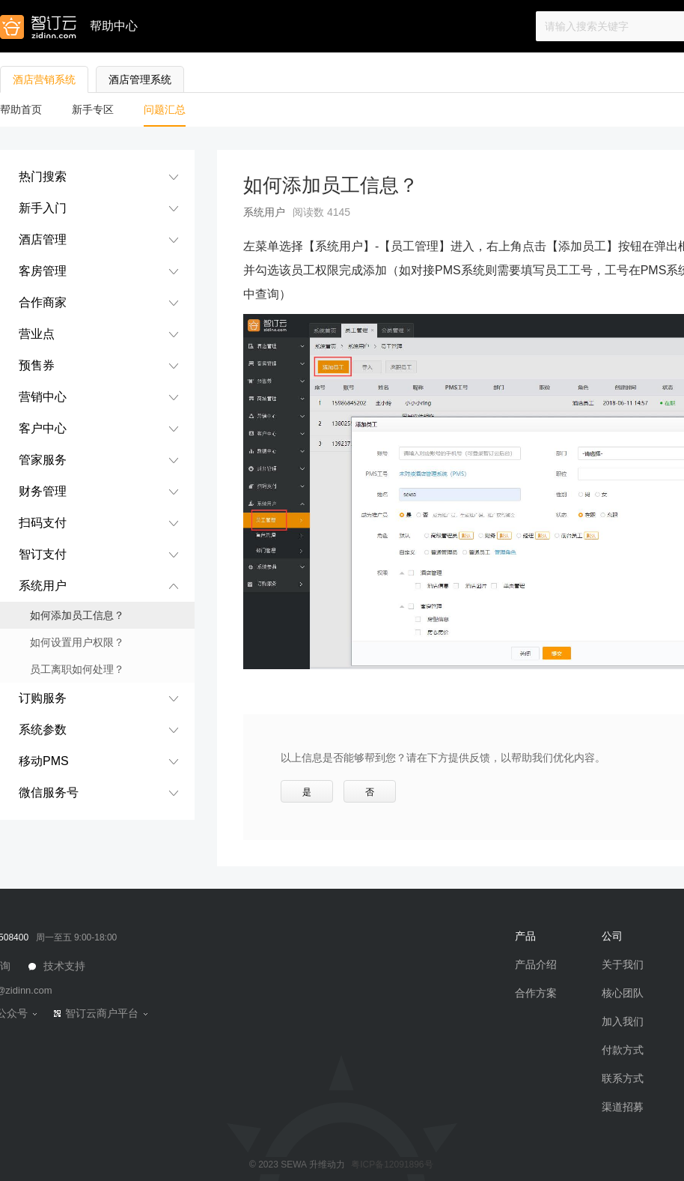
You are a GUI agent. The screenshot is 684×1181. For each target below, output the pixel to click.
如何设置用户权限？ (77, 642)
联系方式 (623, 1078)
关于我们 (623, 964)
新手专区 (93, 109)
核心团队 (623, 993)
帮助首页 (21, 109)
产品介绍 (536, 964)
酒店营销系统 (44, 79)
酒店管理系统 (140, 79)
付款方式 (623, 1050)
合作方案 (536, 993)
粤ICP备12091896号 (392, 1164)
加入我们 (623, 1021)
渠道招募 (623, 1107)
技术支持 (62, 966)
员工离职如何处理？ (77, 669)
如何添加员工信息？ (77, 615)
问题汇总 (165, 109)
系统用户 (264, 212)
